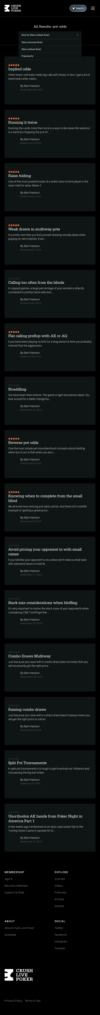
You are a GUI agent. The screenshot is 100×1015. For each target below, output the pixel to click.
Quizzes (59, 906)
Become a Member (16, 886)
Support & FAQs (14, 892)
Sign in (9, 879)
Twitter (59, 928)
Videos (59, 886)
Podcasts (60, 892)
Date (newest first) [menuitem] (32, 42)
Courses (60, 879)
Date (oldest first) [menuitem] (31, 49)
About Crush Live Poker (19, 928)
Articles (59, 899)
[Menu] (92, 8)
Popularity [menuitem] (27, 56)
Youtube (60, 948)
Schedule (10, 935)
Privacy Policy (13, 1001)
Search (78, 8)
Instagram (61, 941)
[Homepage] (13, 8)
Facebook (61, 935)
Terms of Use (33, 1001)
